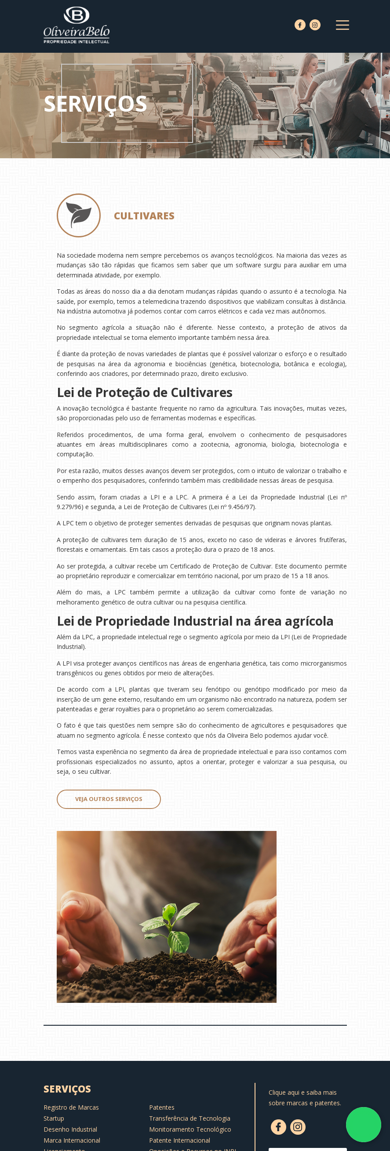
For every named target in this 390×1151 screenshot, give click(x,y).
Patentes (162, 1107)
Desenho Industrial (70, 1129)
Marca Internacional (72, 1140)
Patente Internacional (179, 1140)
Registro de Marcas (71, 1107)
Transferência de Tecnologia (189, 1118)
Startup (54, 1118)
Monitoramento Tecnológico (190, 1129)
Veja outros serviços (108, 799)
